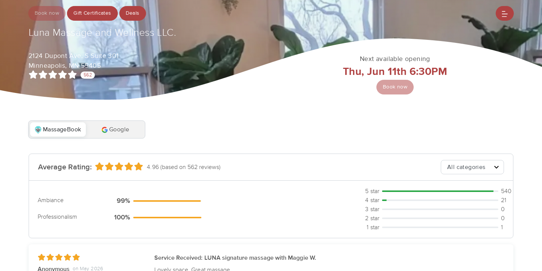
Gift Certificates (92, 13)
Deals (133, 13)
